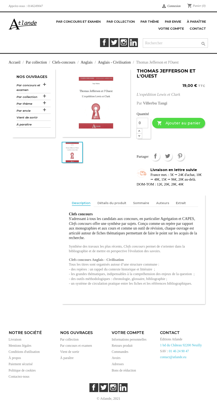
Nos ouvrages (32, 77)
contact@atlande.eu (173, 357)
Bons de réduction (124, 370)
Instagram (124, 42)
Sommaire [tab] (141, 203)
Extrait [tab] (181, 203)
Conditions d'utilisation (24, 352)
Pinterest (180, 156)
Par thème (24, 103)
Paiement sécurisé (21, 364)
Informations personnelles (129, 339)
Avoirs (116, 358)
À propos (15, 358)
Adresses (118, 364)
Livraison (15, 339)
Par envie (24, 110)
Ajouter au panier (178, 123)
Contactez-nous (19, 376)
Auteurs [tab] (162, 203)
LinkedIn (133, 42)
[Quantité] (142, 123)
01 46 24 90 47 (179, 351)
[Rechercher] (175, 43)
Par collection (27, 97)
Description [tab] (81, 203)
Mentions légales (20, 345)
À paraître (24, 124)
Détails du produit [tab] (111, 203)
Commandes (120, 352)
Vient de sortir (27, 117)
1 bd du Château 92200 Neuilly (181, 345)
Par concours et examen (28, 88)
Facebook (104, 42)
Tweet (167, 156)
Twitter (114, 42)
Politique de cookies (22, 370)
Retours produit (122, 345)
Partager (155, 156)
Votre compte (128, 332)
